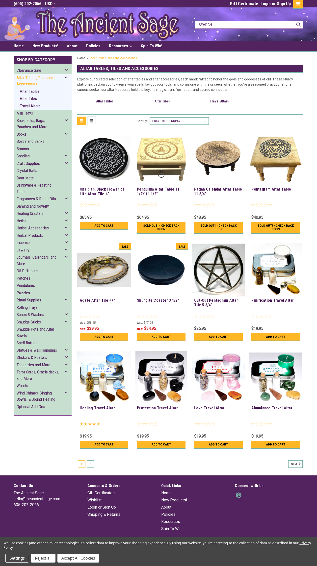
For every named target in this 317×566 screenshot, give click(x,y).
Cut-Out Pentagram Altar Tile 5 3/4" (216, 302)
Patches (23, 278)
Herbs (21, 220)
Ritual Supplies (29, 299)
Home (19, 45)
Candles (23, 155)
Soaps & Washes (30, 314)
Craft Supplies (28, 163)
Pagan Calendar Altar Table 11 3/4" (218, 191)
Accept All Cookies (78, 558)
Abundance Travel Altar (271, 408)
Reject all (43, 558)
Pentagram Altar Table (271, 189)
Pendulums (26, 285)
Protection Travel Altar (157, 408)
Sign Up (284, 3)
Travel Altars (30, 105)
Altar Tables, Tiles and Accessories (35, 81)
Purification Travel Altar (272, 300)
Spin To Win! (151, 45)
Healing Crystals (30, 213)
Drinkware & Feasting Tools (34, 188)
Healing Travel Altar (97, 408)
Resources (120, 46)
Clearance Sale (29, 70)
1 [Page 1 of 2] (81, 464)
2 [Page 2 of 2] (90, 464)
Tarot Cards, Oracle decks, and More (38, 375)
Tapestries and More (33, 364)
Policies (93, 45)
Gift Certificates (101, 493)
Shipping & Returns (103, 514)
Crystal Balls (27, 170)
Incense (23, 242)
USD (50, 3)
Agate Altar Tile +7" (97, 300)
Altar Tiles (28, 98)
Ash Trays (25, 113)
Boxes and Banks (30, 141)
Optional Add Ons (31, 406)
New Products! (45, 45)
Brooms (23, 148)
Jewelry (23, 249)
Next (297, 464)
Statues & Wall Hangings (37, 350)
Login (266, 3)
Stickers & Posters (32, 357)
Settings (17, 558)
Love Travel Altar (209, 408)
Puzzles (23, 292)
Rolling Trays (27, 307)
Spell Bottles (27, 342)
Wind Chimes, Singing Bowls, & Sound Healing (36, 396)
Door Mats (25, 177)
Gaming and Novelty (33, 206)
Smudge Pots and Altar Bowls (35, 332)
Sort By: (142, 121)
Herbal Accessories (33, 227)
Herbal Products (30, 235)
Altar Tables (30, 91)
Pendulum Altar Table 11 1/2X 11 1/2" (158, 191)
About (72, 45)
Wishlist (94, 500)
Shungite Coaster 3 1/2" (158, 300)
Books (21, 134)
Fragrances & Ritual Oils (36, 198)
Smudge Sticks (29, 322)
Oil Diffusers (27, 270)
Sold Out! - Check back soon (161, 227)
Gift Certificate (244, 3)
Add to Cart (104, 226)
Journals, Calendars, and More (36, 260)
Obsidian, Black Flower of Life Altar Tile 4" (102, 191)
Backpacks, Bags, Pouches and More (32, 123)
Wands (22, 385)
